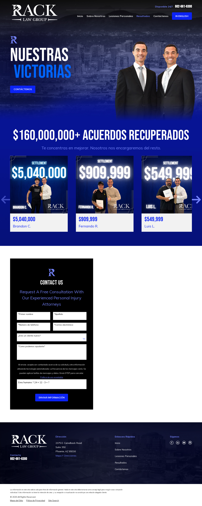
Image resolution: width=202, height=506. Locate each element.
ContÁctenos (23, 89)
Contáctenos (121, 468)
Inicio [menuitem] (80, 16)
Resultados (121, 462)
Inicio (117, 442)
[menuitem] (16, 500)
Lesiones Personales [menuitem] (121, 16)
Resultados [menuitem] (143, 16)
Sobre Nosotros (123, 448)
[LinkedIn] (178, 442)
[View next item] (194, 199)
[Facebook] (171, 442)
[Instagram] (190, 442)
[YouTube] (184, 442)
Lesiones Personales (126, 455)
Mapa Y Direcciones (66, 455)
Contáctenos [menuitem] (160, 16)
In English (181, 16)
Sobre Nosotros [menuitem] (96, 16)
